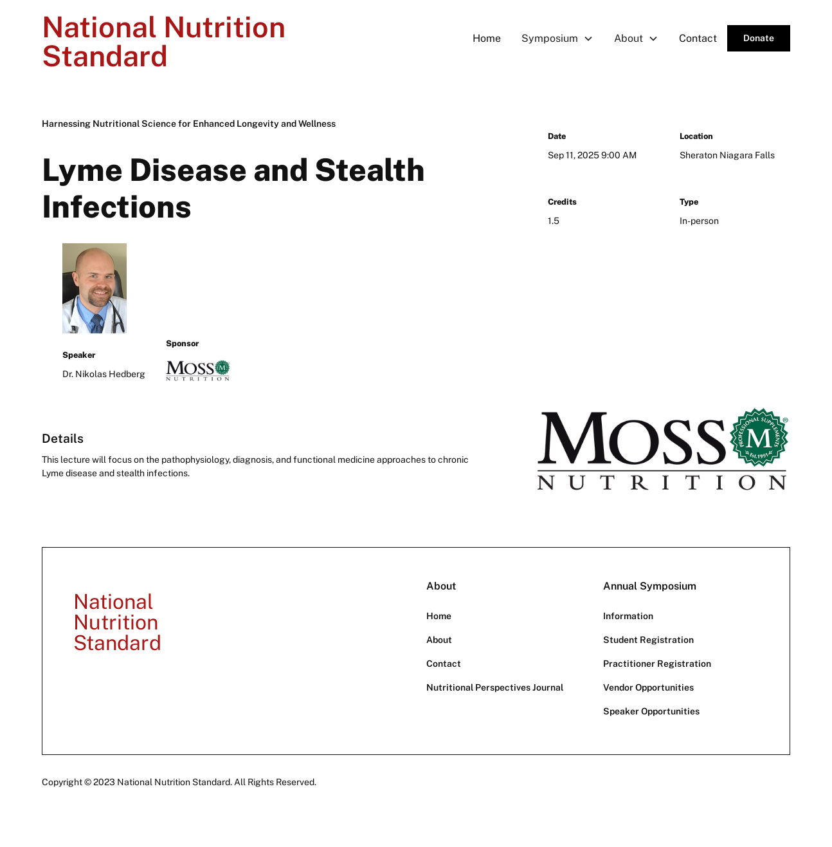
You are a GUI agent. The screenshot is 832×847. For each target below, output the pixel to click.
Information (628, 616)
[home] (166, 38)
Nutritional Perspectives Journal (494, 687)
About (439, 640)
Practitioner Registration (657, 663)
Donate (758, 38)
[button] (557, 38)
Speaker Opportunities (651, 711)
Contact (698, 38)
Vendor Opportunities (648, 687)
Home (487, 38)
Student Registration (648, 640)
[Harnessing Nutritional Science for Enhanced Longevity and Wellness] (189, 124)
